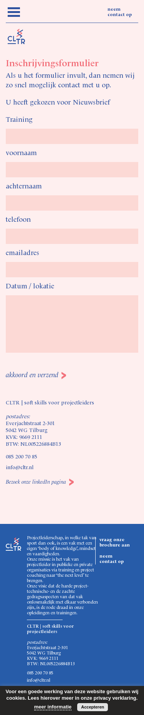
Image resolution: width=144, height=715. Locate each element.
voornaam (21, 153)
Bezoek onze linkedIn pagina (36, 482)
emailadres (22, 253)
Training (19, 119)
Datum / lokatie (30, 286)
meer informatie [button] (53, 707)
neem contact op (120, 12)
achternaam (24, 186)
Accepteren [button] (92, 707)
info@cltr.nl (19, 467)
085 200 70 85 (21, 457)
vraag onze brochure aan (114, 543)
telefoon (18, 219)
